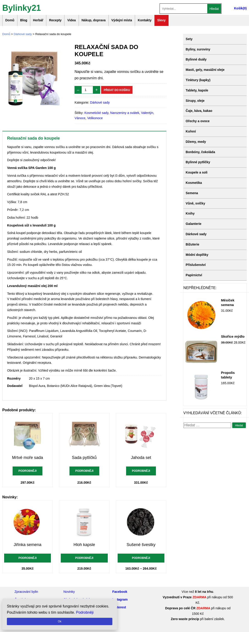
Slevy (161, 20)
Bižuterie (192, 244)
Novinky (69, 591)
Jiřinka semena (28, 544)
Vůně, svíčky (195, 203)
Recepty (55, 20)
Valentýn (147, 113)
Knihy (190, 213)
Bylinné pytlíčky (198, 162)
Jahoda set (141, 457)
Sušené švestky (141, 544)
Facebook (119, 591)
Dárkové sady (23, 34)
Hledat (214, 9)
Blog (23, 20)
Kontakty (145, 20)
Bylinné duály (196, 59)
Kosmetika (194, 183)
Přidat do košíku (117, 90)
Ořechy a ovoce (198, 121)
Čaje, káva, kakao (199, 111)
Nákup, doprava (94, 20)
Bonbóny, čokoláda (200, 152)
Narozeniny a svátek (124, 113)
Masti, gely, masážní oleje (205, 70)
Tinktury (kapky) (198, 80)
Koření (191, 131)
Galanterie (193, 224)
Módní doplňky (197, 255)
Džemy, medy (196, 142)
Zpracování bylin (26, 591)
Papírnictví (194, 275)
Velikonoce (95, 118)
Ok (59, 621)
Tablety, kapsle (197, 90)
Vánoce (80, 118)
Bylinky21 (21, 7)
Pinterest (119, 607)
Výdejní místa (121, 20)
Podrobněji (27, 470)
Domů (9, 20)
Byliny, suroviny (198, 49)
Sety (189, 39)
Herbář (38, 20)
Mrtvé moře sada (27, 457)
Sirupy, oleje (195, 100)
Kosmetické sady (96, 113)
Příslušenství (196, 265)
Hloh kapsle (84, 544)
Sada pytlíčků (84, 457)
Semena (192, 193)
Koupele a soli (197, 172)
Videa (71, 20)
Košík (238, 8)
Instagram (120, 599)
